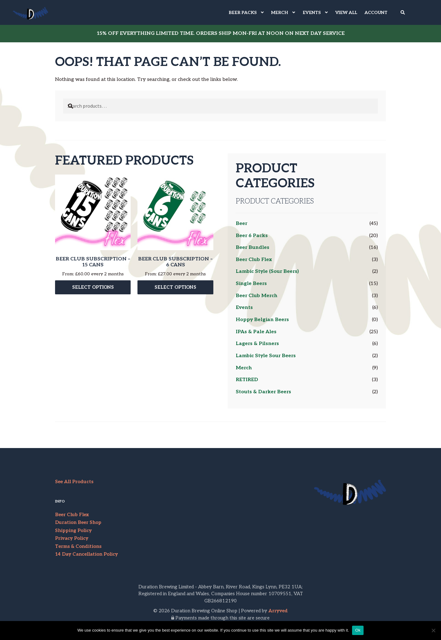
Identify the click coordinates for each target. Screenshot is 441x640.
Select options (93, 288)
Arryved (278, 611)
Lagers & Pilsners (257, 344)
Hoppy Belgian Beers (262, 320)
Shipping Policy (73, 530)
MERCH (279, 12)
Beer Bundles (252, 247)
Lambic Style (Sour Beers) (267, 271)
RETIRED (247, 380)
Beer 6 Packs (252, 236)
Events (244, 308)
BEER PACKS (243, 12)
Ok (357, 630)
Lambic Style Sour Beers (266, 356)
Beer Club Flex (254, 260)
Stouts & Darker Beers (263, 392)
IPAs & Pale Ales (256, 332)
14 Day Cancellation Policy (86, 554)
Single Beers (251, 284)
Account (376, 12)
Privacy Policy (71, 538)
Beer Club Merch (256, 296)
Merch (244, 368)
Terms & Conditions (78, 546)
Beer (241, 224)
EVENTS (312, 12)
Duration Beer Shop (78, 522)
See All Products (74, 481)
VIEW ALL (346, 12)
